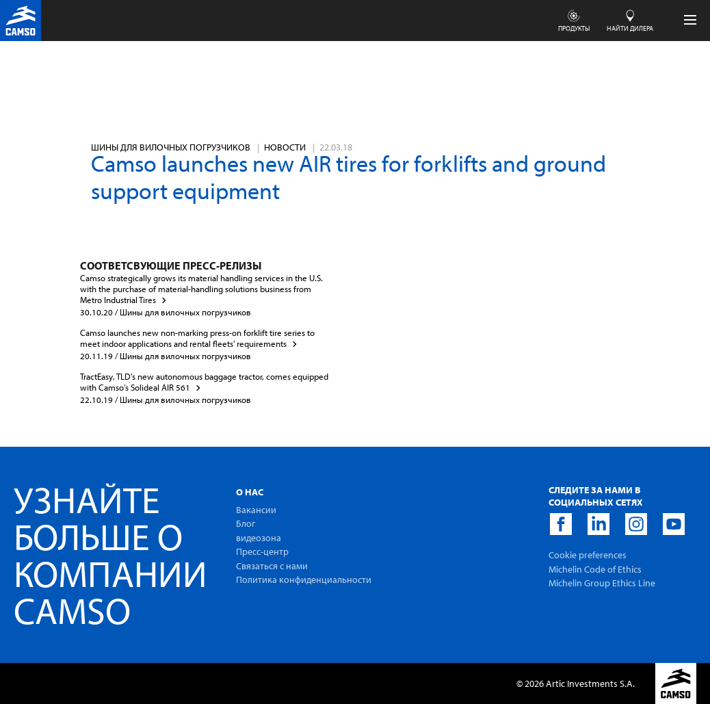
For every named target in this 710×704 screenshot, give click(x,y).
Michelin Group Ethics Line (602, 583)
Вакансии (256, 510)
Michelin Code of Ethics (595, 569)
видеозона (258, 538)
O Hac (249, 492)
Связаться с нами (272, 566)
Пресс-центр (262, 551)
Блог (245, 523)
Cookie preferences (588, 555)
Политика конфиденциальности (303, 579)
